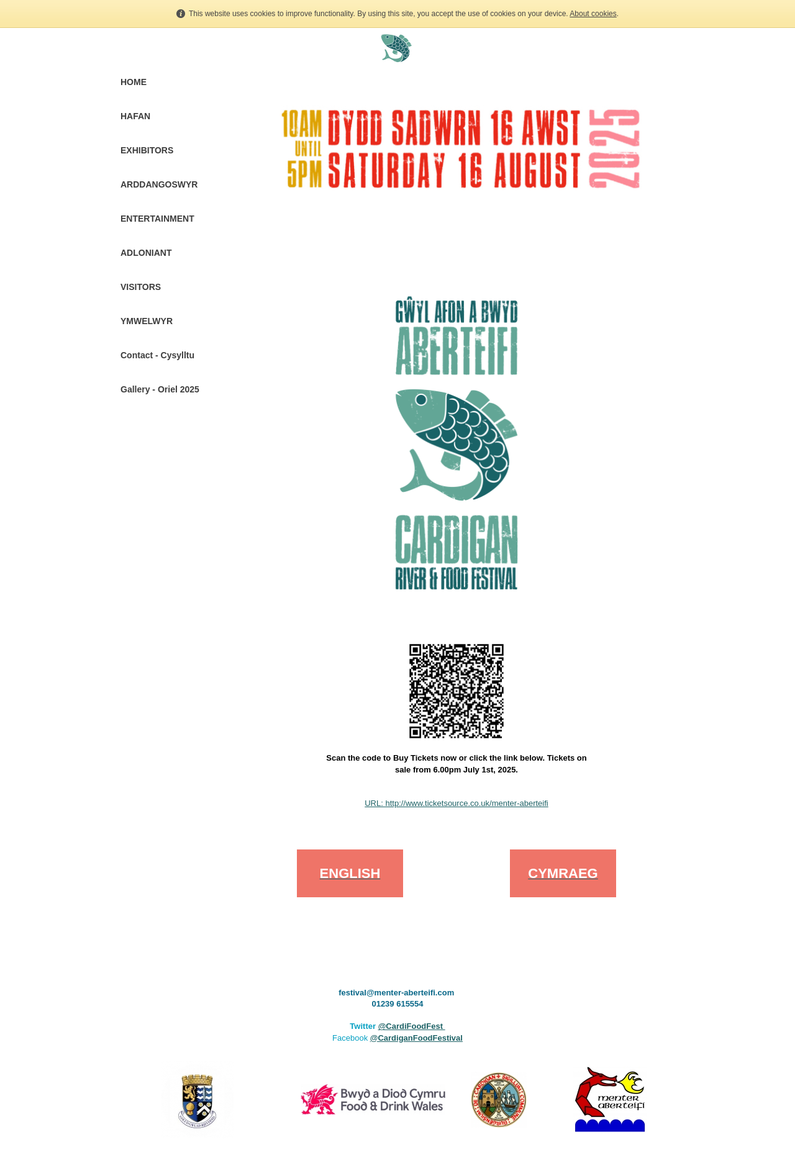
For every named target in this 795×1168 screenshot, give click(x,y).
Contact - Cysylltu (157, 355)
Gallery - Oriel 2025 (159, 389)
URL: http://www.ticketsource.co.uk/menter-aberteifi (456, 803)
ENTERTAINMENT (157, 219)
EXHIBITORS (146, 150)
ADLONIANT (145, 253)
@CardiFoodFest (411, 1026)
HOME (133, 82)
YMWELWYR (146, 321)
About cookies (593, 13)
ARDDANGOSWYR (159, 184)
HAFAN (135, 116)
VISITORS (140, 287)
